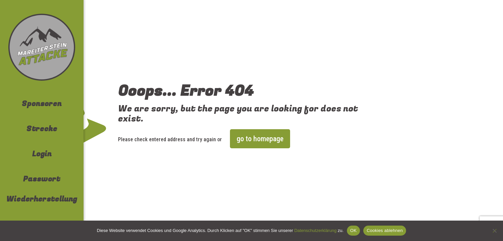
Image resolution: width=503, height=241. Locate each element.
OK (353, 230)
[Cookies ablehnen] (494, 230)
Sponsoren (41, 103)
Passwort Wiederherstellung (41, 189)
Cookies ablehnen (385, 230)
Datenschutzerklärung (315, 230)
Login (41, 154)
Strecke (41, 129)
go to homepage (260, 139)
